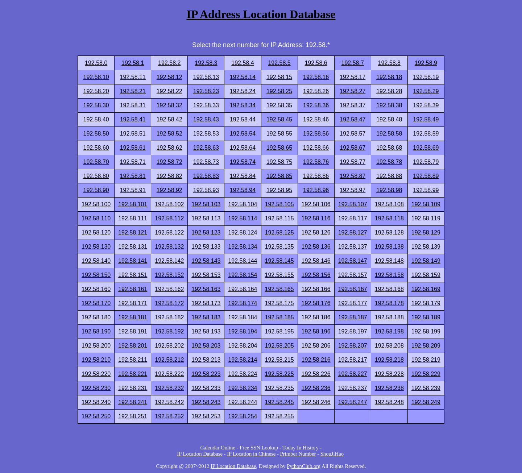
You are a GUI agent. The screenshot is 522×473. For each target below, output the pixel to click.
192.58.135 (279, 247)
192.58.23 (206, 91)
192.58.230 (96, 388)
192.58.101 (132, 204)
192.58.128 (389, 232)
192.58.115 (279, 218)
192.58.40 (96, 119)
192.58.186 (316, 317)
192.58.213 (205, 360)
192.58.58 (389, 133)
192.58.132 (169, 247)
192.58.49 (426, 119)
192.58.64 (243, 148)
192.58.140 (96, 261)
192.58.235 (279, 388)
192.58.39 (426, 105)
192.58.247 (352, 402)
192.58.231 (132, 388)
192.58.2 (169, 63)
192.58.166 (316, 289)
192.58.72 (169, 162)
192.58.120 (96, 232)
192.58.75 (279, 162)
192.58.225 (279, 374)
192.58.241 (132, 402)
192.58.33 (206, 105)
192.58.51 (133, 133)
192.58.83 (206, 176)
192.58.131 (132, 247)
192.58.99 (426, 190)
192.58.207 (352, 346)
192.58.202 (169, 346)
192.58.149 (425, 261)
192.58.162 (169, 289)
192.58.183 (205, 317)
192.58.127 (352, 232)
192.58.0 (96, 63)
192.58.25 (279, 91)
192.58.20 (96, 91)
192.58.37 (352, 105)
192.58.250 (96, 416)
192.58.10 (96, 77)
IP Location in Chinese (251, 454)
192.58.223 (205, 374)
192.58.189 (425, 317)
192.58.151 (132, 275)
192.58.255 (279, 416)
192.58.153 (205, 275)
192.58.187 (352, 317)
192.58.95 (279, 190)
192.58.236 (316, 388)
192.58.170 (96, 303)
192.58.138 (389, 247)
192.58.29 (426, 91)
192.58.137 (352, 247)
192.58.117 (352, 218)
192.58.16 (316, 77)
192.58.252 (169, 416)
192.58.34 (243, 105)
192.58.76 (316, 162)
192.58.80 (96, 176)
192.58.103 (205, 204)
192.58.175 (279, 303)
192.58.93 (206, 190)
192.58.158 (389, 275)
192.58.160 (96, 289)
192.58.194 (242, 331)
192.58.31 (133, 105)
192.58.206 (316, 346)
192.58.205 (279, 346)
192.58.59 (426, 133)
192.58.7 (352, 63)
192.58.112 (169, 218)
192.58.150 (96, 275)
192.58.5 (279, 63)
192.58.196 (316, 331)
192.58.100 (96, 204)
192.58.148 (389, 261)
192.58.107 (352, 204)
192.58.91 (133, 190)
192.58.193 (205, 331)
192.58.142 (169, 261)
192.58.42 (169, 119)
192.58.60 (96, 148)
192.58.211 (132, 360)
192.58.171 (132, 303)
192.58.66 (316, 148)
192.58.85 (279, 176)
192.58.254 (242, 416)
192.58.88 (389, 176)
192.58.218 (389, 360)
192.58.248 (389, 402)
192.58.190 (96, 331)
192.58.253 (205, 416)
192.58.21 (133, 91)
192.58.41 (133, 119)
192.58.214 (242, 360)
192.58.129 (425, 232)
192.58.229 (425, 374)
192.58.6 (315, 63)
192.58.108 (389, 204)
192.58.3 (206, 63)
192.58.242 (169, 402)
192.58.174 (242, 303)
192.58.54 (243, 133)
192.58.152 (169, 275)
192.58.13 (206, 77)
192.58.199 (425, 331)
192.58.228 (389, 374)
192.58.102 (169, 204)
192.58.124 (242, 232)
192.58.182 (169, 317)
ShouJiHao (332, 454)
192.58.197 (352, 331)
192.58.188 (389, 317)
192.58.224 (242, 374)
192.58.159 (425, 275)
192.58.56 (316, 133)
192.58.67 (352, 148)
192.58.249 (425, 402)
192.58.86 (316, 176)
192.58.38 (389, 105)
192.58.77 (352, 162)
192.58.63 (206, 148)
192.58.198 (389, 331)
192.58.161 (132, 289)
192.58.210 (96, 360)
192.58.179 (425, 303)
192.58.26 (316, 91)
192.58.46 (316, 119)
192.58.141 (132, 261)
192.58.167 (352, 289)
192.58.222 (169, 374)
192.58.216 (316, 360)
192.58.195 (279, 331)
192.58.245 (279, 402)
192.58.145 (279, 261)
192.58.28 (389, 91)
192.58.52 (169, 133)
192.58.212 (169, 360)
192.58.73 (206, 162)
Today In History (300, 448)
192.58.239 (425, 388)
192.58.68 (389, 148)
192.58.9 (426, 63)
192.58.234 (242, 388)
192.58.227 (352, 374)
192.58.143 (205, 261)
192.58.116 (316, 218)
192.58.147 (352, 261)
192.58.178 (389, 303)
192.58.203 (205, 346)
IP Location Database (200, 454)
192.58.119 (425, 218)
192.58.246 (316, 402)
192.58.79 (426, 162)
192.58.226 (316, 374)
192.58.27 (352, 91)
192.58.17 (352, 77)
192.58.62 (169, 148)
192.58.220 (96, 374)
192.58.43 (206, 119)
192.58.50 (96, 133)
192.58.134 (242, 247)
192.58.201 (132, 346)
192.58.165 (279, 289)
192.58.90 (96, 190)
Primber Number (298, 454)
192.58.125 (279, 232)
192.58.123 (205, 232)
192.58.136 (316, 247)
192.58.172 (169, 303)
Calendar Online (217, 448)
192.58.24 (243, 91)
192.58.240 (96, 402)
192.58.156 (316, 275)
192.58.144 (242, 261)
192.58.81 (133, 176)
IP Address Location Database (260, 14)
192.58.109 (425, 204)
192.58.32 (169, 105)
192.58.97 (352, 190)
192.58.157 (352, 275)
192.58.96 (316, 190)
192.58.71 (133, 162)
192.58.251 (132, 416)
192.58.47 (352, 119)
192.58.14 (243, 77)
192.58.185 (279, 317)
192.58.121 (132, 232)
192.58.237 (352, 388)
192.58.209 (425, 346)
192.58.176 (316, 303)
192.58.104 (242, 204)
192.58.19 (426, 77)
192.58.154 (242, 275)
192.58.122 (169, 232)
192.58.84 (243, 176)
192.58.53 (206, 133)
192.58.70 (96, 162)
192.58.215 (279, 360)
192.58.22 (169, 91)
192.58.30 (96, 105)
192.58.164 (242, 289)
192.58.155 (279, 275)
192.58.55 (279, 133)
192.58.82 (169, 176)
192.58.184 (242, 317)
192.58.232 (169, 388)
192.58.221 (132, 374)
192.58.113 (205, 218)
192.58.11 (133, 77)
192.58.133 (205, 247)
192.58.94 (243, 190)
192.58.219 (425, 360)
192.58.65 (279, 148)
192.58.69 (426, 148)
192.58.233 (205, 388)
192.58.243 (205, 402)
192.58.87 (352, 176)
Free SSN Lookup (259, 448)
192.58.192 (169, 331)
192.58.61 (133, 148)
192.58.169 (425, 289)
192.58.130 (96, 247)
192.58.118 (389, 218)
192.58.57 (352, 133)
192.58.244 (242, 402)
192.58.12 (169, 77)
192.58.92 (169, 190)
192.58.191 (132, 331)
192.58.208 (389, 346)
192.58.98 (389, 190)
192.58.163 (205, 289)
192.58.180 (96, 317)
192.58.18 (389, 77)
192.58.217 (352, 360)
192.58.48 (389, 119)
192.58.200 (96, 346)
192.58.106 (316, 204)
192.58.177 (352, 303)
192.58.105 (279, 204)
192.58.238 (389, 388)
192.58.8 (389, 63)
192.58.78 (389, 162)
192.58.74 (243, 162)
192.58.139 (425, 247)
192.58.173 (205, 303)
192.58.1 (132, 63)
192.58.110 (96, 218)
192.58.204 (242, 346)
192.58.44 (243, 119)
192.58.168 (389, 289)
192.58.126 (316, 232)
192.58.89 (426, 176)
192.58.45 (279, 119)
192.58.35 (279, 105)
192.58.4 (242, 63)
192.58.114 (242, 218)
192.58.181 (132, 317)
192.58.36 (316, 105)
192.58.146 (316, 261)
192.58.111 (132, 218)
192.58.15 (279, 77)
